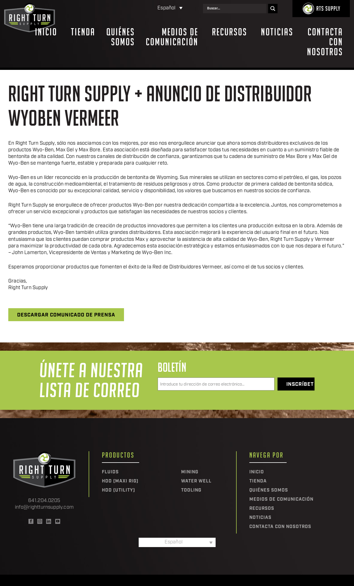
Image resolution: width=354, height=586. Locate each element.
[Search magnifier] (273, 8)
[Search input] (236, 8)
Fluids (110, 472)
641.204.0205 (44, 500)
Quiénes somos (120, 37)
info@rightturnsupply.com (44, 507)
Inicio (46, 32)
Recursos (229, 32)
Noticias (277, 32)
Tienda (83, 32)
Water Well (196, 481)
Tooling (191, 490)
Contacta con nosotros (325, 42)
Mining (189, 472)
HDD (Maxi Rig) (120, 481)
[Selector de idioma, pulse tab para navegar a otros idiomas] (146, 8)
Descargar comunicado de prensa (66, 315)
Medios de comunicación (172, 37)
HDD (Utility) (118, 490)
